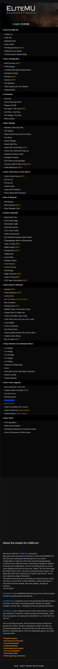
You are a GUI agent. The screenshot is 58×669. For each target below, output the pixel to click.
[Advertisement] (29, 454)
